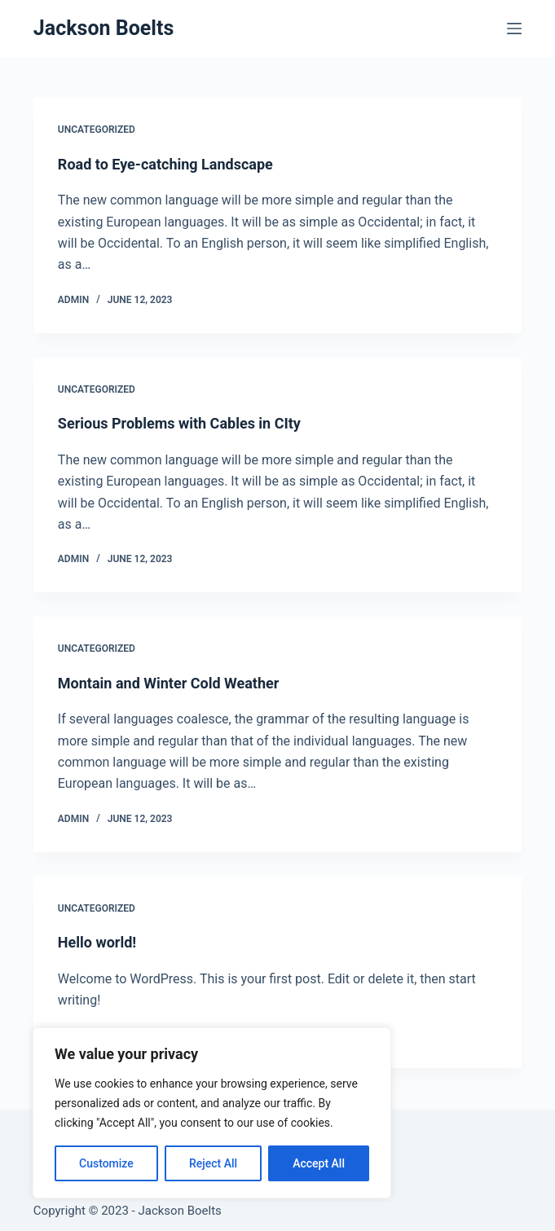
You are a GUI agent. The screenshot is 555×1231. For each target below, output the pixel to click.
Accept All (319, 1163)
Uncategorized (96, 129)
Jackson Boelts (103, 28)
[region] (212, 1112)
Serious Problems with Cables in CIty (179, 423)
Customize (106, 1163)
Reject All (213, 1163)
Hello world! (97, 942)
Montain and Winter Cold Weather (169, 683)
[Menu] (514, 28)
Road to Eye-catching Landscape (165, 164)
